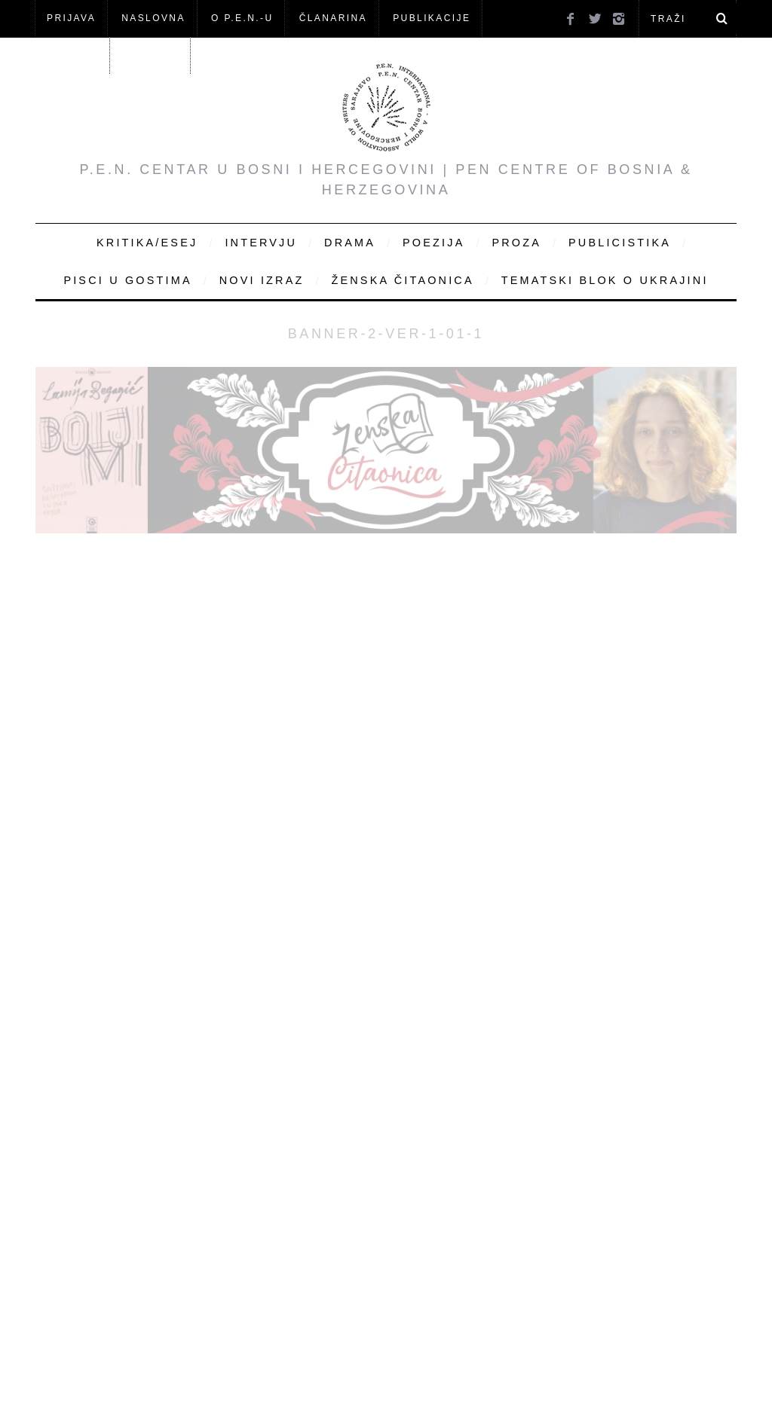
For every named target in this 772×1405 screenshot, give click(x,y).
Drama (349, 243)
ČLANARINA (333, 18)
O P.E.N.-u (242, 18)
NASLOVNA (153, 18)
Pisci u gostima (127, 280)
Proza (516, 243)
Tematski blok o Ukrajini (605, 280)
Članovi (72, 55)
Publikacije (431, 18)
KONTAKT (151, 55)
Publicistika (619, 243)
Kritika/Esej (147, 243)
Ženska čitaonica (402, 280)
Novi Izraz (262, 280)
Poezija (433, 243)
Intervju (261, 243)
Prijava (71, 18)
